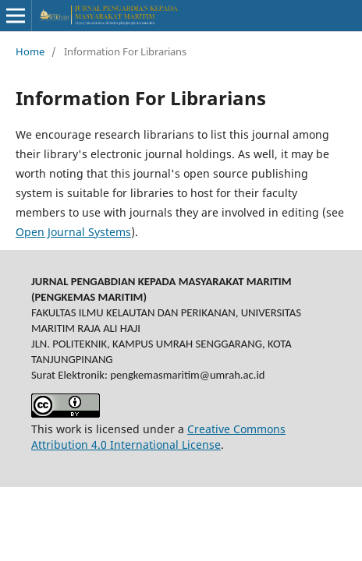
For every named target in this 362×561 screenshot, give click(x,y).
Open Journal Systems (73, 231)
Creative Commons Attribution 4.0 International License (158, 437)
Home (30, 51)
